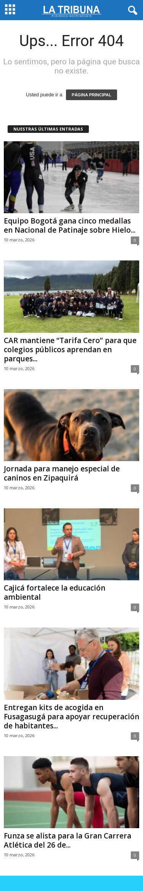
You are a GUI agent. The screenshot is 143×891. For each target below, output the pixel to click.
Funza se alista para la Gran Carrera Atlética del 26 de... (67, 840)
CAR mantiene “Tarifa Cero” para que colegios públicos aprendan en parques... (70, 349)
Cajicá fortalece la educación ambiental (54, 592)
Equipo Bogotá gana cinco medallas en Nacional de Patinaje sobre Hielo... (69, 225)
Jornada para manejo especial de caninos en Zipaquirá (62, 473)
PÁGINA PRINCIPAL (91, 95)
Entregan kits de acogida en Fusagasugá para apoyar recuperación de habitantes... (71, 717)
